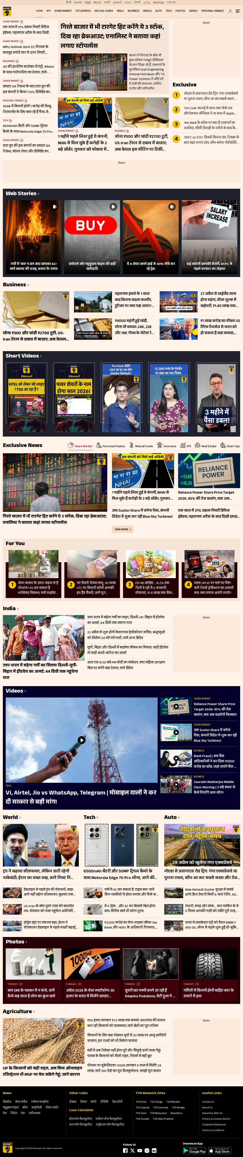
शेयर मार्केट (21, 1102)
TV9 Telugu (156, 1102)
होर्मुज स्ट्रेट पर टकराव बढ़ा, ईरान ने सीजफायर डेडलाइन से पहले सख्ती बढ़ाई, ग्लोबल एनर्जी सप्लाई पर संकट (50, 925)
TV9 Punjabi (142, 1119)
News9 (78, 3)
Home (39, 11)
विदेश (13, 1113)
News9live (176, 1113)
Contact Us (208, 1102)
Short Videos (22, 357)
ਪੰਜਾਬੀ (137, 3)
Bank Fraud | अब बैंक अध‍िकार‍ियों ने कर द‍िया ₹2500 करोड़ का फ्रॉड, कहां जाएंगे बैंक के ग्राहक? (215, 762)
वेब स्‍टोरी (117, 1102)
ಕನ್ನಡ (88, 3)
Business (133, 11)
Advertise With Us (212, 1113)
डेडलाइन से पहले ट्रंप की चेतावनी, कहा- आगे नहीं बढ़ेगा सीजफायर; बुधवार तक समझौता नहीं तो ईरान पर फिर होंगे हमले (49, 892)
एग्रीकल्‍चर (34, 1113)
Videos (193, 11)
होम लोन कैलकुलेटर (80, 1119)
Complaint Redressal (214, 1125)
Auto (158, 11)
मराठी (107, 3)
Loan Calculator (81, 1110)
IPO (48, 11)
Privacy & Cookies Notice (216, 1119)
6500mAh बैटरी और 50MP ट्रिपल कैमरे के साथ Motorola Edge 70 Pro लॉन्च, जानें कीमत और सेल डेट (121, 875)
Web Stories (21, 194)
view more (121, 529)
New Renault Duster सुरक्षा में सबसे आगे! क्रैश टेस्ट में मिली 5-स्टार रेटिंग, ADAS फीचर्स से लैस (212, 892)
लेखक (73, 1102)
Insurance (9, 61)
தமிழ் (147, 3)
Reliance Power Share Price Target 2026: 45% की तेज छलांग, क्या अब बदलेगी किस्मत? (215, 710)
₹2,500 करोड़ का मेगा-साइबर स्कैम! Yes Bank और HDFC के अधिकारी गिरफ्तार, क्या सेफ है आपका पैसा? (130, 925)
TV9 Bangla (178, 1108)
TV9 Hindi (141, 1102)
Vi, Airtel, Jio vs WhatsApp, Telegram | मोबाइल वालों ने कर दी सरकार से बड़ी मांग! (81, 798)
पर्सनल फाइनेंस (39, 1102)
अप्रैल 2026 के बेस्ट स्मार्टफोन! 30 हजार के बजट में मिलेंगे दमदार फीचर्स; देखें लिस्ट (90, 993)
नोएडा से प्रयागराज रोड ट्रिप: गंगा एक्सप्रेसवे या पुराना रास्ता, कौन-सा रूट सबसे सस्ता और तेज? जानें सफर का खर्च (212, 96)
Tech (169, 11)
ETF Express (83, 11)
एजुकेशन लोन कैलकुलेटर (110, 1124)
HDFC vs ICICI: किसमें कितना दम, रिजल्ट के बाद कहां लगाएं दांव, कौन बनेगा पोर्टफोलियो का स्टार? (212, 140)
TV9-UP (171, 3)
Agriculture (17, 1012)
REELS (120, 11)
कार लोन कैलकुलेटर (80, 1124)
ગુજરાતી (117, 3)
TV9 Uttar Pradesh (163, 1119)
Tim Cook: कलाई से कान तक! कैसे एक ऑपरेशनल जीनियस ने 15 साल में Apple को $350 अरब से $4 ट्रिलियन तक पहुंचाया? (211, 111)
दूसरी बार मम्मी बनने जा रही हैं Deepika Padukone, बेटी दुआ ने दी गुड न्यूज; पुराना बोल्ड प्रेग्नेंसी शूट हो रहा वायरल (150, 993)
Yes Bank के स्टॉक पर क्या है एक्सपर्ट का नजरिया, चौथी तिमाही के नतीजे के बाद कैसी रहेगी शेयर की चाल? (211, 126)
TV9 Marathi (173, 1102)
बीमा (25, 1107)
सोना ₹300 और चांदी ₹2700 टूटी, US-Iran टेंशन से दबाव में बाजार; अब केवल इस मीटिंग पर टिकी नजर (141, 143)
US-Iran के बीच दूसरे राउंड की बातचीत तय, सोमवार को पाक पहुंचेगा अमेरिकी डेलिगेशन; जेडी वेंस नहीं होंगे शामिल (49, 909)
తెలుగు (97, 3)
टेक (23, 1113)
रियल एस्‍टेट (52, 1107)
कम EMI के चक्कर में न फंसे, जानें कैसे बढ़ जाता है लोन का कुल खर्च (31, 993)
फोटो (93, 1102)
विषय (83, 1102)
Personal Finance (212, 11)
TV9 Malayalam (158, 1113)
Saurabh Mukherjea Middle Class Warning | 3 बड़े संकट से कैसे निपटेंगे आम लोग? (214, 788)
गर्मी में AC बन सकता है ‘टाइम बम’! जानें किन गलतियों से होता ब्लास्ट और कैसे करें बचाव (131, 892)
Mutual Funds (104, 11)
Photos (180, 11)
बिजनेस (7, 1102)
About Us (207, 1108)
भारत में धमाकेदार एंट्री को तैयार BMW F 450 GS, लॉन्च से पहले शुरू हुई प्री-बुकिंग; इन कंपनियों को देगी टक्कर (212, 925)
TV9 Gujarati (142, 1108)
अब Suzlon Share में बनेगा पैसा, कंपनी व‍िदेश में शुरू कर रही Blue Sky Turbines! (215, 736)
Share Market (63, 11)
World (147, 11)
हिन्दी (68, 3)
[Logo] (7, 1152)
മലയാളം (158, 3)
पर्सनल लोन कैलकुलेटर (109, 1119)
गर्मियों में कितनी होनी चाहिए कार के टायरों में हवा (209, 993)
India (9, 609)
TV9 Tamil (141, 1113)
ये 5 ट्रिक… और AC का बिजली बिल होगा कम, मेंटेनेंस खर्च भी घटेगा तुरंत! (129, 909)
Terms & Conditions (213, 1130)
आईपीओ (37, 1107)
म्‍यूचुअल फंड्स (11, 1107)
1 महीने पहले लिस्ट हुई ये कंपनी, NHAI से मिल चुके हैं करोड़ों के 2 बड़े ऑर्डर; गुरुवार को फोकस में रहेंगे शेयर (83, 143)
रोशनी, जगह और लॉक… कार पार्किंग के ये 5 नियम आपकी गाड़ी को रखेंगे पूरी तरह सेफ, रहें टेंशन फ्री (212, 909)
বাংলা (128, 3)
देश (5, 1113)
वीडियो (104, 1102)
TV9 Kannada (160, 1108)
